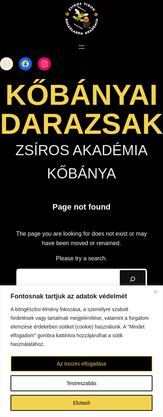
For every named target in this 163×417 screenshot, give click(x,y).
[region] (81, 351)
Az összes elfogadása (81, 364)
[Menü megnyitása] (81, 47)
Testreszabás (81, 383)
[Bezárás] (155, 291)
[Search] (133, 279)
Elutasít (81, 403)
